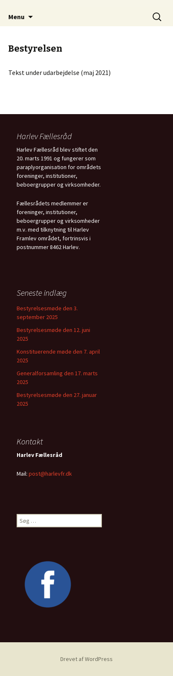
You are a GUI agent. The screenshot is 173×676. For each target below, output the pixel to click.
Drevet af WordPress (86, 659)
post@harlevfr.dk (50, 473)
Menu (16, 16)
